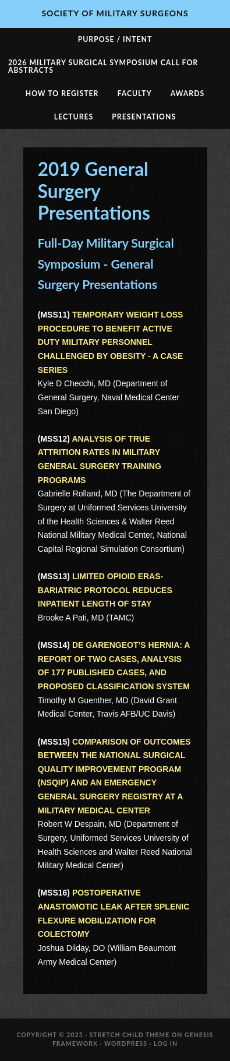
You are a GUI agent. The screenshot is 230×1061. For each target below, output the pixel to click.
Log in (166, 1043)
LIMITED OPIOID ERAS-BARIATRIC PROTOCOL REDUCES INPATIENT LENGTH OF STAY (105, 590)
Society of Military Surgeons (114, 13)
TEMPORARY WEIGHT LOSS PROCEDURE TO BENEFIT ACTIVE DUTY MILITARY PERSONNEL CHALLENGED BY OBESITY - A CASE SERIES (110, 342)
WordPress (125, 1043)
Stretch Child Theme (130, 1034)
